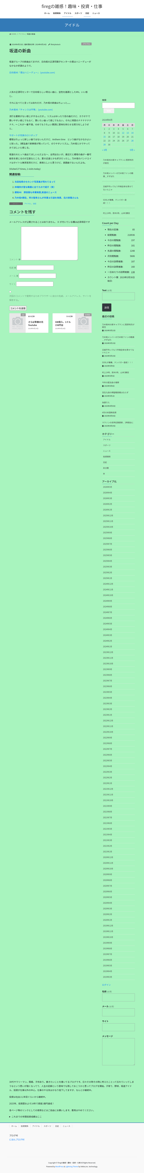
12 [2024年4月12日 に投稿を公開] (123, 132)
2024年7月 (107, 612)
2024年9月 (107, 600)
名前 (12, 267)
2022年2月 (107, 777)
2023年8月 (107, 675)
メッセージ (107, 1036)
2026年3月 (107, 498)
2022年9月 (107, 737)
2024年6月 (107, 618)
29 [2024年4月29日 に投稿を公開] (104, 144)
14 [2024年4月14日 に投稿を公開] (132, 132)
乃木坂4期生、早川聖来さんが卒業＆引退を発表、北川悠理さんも (47, 197)
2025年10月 (108, 526)
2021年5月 (107, 828)
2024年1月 (107, 646)
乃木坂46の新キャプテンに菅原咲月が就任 (118, 161)
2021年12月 (108, 789)
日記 (34, 203)
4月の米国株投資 (109, 412)
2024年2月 (107, 640)
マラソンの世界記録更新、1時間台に (117, 422)
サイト (12, 284)
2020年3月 (107, 908)
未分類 (106, 468)
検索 (104, 100)
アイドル (86, 44)
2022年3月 (107, 771)
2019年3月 (107, 977)
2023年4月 (107, 697)
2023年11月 (108, 657)
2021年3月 (107, 840)
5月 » (132, 149)
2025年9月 (107, 532)
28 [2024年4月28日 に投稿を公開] (132, 140)
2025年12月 (108, 515)
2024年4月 (107, 629)
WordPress (59, 1166)
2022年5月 (107, 760)
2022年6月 (107, 754)
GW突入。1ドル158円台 (63, 323)
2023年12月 (108, 652)
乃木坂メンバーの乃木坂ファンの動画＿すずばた (118, 175)
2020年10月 (108, 868)
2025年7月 (107, 544)
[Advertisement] (29, 83)
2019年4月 (107, 971)
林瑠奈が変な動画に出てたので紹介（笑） (35, 187)
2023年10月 (108, 663)
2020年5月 (107, 897)
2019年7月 (107, 954)
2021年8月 (107, 811)
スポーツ (107, 445)
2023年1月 (107, 714)
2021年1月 (107, 851)
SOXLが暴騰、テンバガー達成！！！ (115, 201)
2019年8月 (107, 948)
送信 (106, 307)
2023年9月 (107, 669)
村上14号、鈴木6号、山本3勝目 (116, 213)
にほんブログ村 (16, 1139)
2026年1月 (107, 509)
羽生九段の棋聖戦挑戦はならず (115, 392)
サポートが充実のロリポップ (23, 135)
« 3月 (104, 149)
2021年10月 (108, 800)
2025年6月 (107, 549)
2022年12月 (108, 720)
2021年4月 (107, 834)
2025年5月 (107, 555)
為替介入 (106, 402)
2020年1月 (107, 920)
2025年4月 (107, 561)
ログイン (106, 984)
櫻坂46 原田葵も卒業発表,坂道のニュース (36, 192)
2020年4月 (107, 902)
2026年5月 (107, 487)
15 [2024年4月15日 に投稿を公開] (104, 136)
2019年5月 (107, 965)
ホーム (14, 1126)
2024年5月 (107, 623)
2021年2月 (107, 845)
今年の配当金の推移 (110, 382)
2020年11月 (108, 863)
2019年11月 (108, 931)
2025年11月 (108, 521)
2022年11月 (108, 726)
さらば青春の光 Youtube (36, 323)
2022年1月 (107, 783)
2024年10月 (108, 595)
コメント (15, 259)
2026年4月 (107, 492)
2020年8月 (107, 880)
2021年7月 (107, 817)
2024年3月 (107, 635)
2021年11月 (108, 794)
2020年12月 (108, 857)
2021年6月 (107, 823)
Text (107, 290)
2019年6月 (107, 959)
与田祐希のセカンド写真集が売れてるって (35, 181)
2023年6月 (107, 686)
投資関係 (107, 456)
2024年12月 (108, 583)
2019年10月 (108, 937)
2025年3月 (107, 566)
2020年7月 (107, 885)
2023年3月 (107, 703)
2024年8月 (107, 606)
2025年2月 (107, 572)
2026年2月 (107, 504)
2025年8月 (107, 538)
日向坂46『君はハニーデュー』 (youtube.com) (32, 72)
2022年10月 (108, 732)
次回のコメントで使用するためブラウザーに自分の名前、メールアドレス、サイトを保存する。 (50, 298)
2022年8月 (107, 743)
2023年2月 (107, 709)
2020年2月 (107, 914)
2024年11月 (108, 589)
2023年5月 (107, 692)
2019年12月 (108, 925)
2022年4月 (107, 766)
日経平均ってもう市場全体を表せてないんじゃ (118, 188)
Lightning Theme (71, 1166)
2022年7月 (107, 749)
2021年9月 (107, 806)
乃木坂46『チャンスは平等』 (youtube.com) (31, 109)
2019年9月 (107, 942)
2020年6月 (107, 891)
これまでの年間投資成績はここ (26, 1116)
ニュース (107, 451)
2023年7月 (107, 680)
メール (13, 275)
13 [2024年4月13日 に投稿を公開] (128, 132)
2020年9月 (107, 874)
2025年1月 (107, 578)
